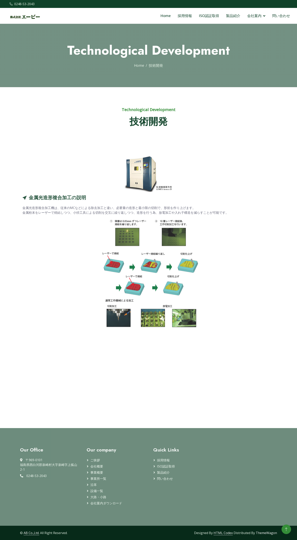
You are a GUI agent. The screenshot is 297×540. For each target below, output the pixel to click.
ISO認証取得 (209, 15)
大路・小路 (98, 497)
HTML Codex (223, 533)
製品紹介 (233, 15)
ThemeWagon (266, 533)
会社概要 (96, 466)
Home (165, 15)
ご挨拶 (95, 460)
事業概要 (96, 472)
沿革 (93, 485)
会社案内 (254, 15)
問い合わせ (281, 15)
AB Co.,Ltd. (31, 533)
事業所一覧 (98, 478)
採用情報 (185, 15)
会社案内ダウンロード (106, 503)
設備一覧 (96, 491)
